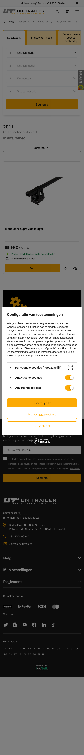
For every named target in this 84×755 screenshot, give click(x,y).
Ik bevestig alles (42, 403)
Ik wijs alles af (42, 426)
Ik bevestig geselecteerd (42, 414)
